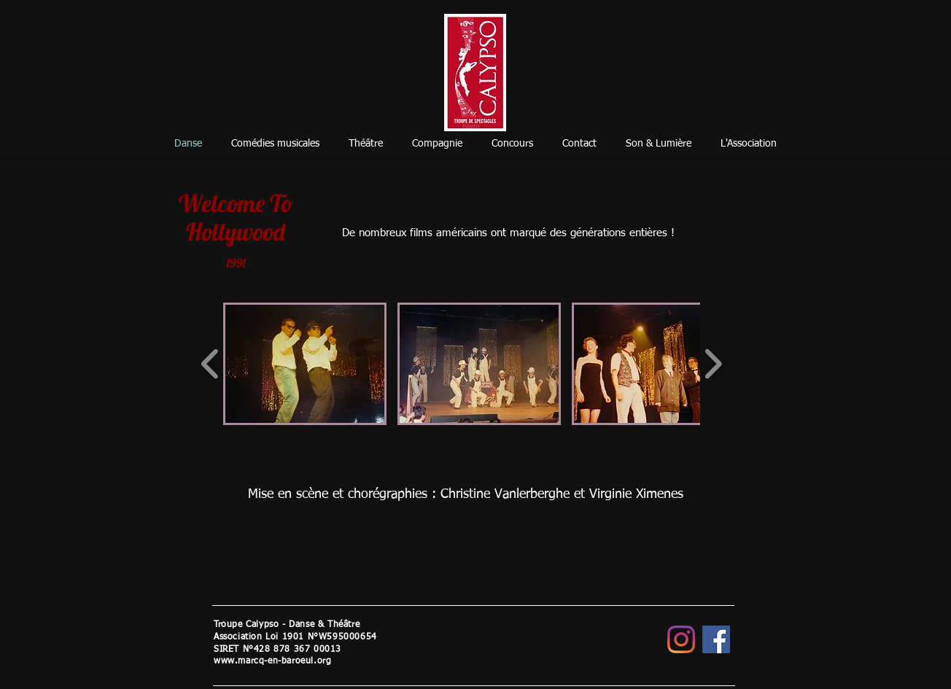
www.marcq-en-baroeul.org (272, 661)
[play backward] (210, 363)
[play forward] (712, 363)
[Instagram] (681, 639)
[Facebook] (716, 639)
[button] (305, 364)
